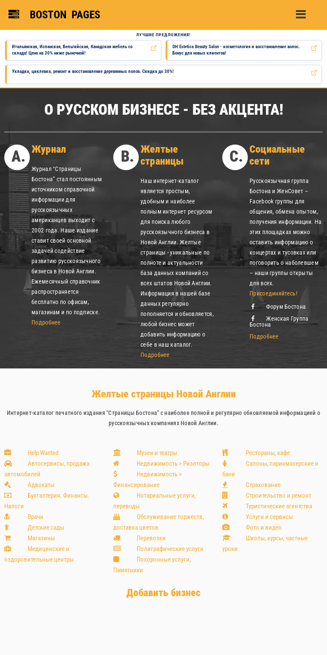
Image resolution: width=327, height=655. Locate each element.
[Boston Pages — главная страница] (56, 15)
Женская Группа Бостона (279, 321)
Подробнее (46, 322)
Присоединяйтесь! (273, 293)
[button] (305, 11)
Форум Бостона (278, 306)
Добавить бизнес (163, 593)
